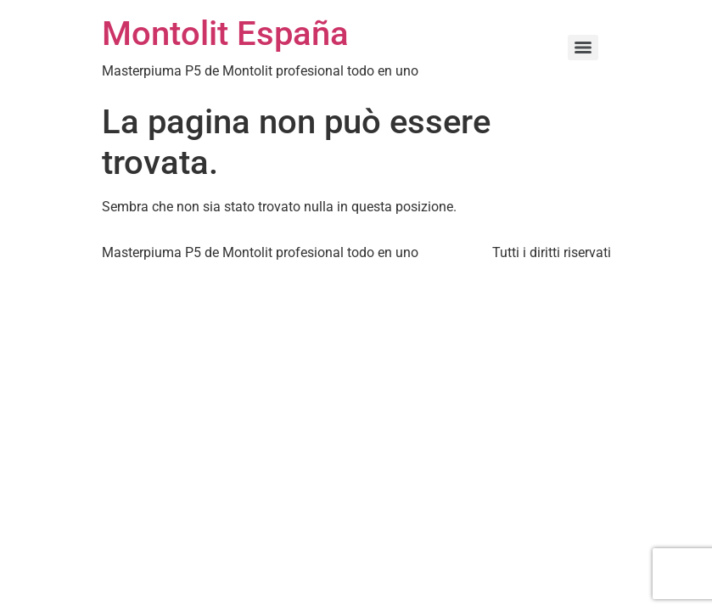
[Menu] (583, 47)
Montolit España (225, 33)
